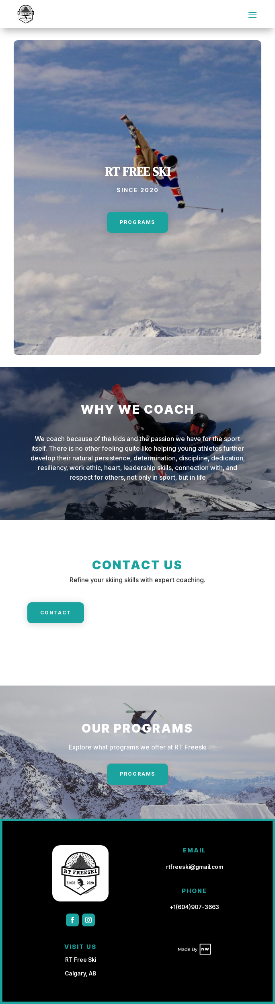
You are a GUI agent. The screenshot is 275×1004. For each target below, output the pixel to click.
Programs (137, 222)
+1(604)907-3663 (194, 906)
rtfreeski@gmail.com (194, 866)
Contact (55, 613)
